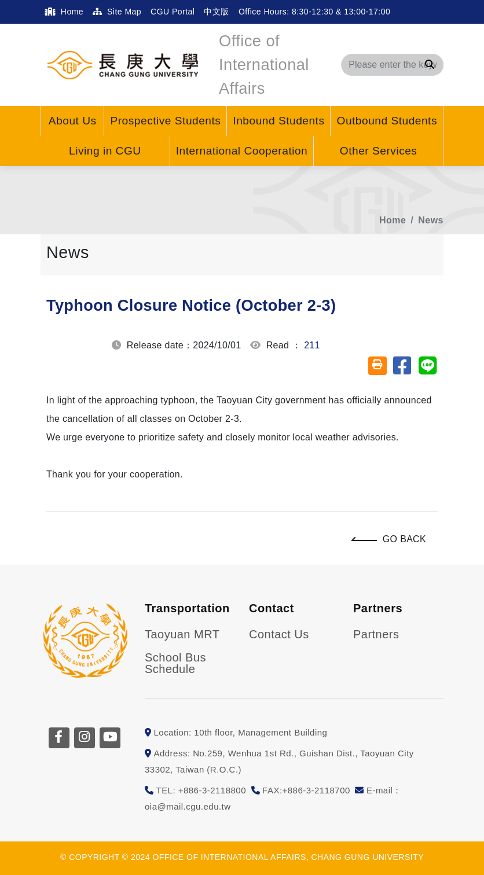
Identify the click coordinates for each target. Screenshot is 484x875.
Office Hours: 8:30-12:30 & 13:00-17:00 (316, 11)
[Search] (392, 65)
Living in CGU (105, 151)
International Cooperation (241, 151)
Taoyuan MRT (182, 634)
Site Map (117, 11)
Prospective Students (165, 121)
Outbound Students (386, 121)
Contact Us (279, 634)
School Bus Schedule (175, 663)
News (430, 220)
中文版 (216, 11)
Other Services (378, 151)
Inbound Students (278, 121)
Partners (376, 634)
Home (64, 11)
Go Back (391, 539)
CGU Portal (173, 11)
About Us (73, 121)
